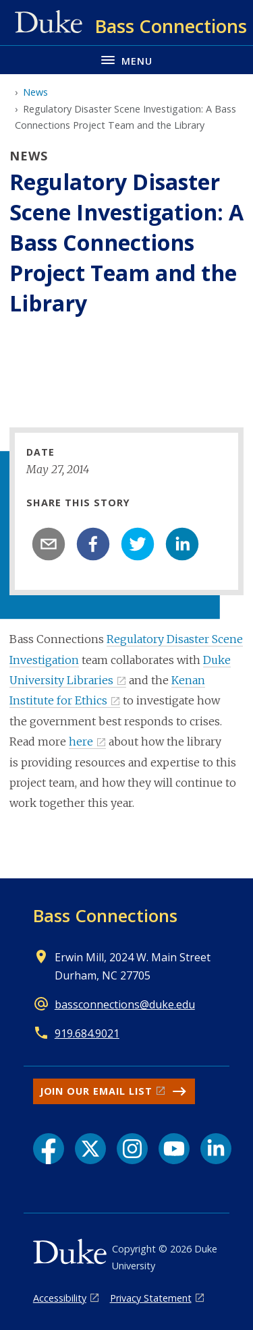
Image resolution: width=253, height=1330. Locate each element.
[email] (48, 544)
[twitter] (137, 544)
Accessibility (59, 1298)
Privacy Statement (151, 1298)
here (81, 741)
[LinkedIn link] (215, 1148)
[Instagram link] (132, 1148)
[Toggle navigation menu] (126, 59)
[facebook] (93, 544)
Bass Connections (105, 915)
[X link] (90, 1148)
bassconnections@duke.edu (125, 1004)
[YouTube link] (174, 1148)
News (35, 92)
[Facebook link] (48, 1148)
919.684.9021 (87, 1033)
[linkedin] (182, 544)
